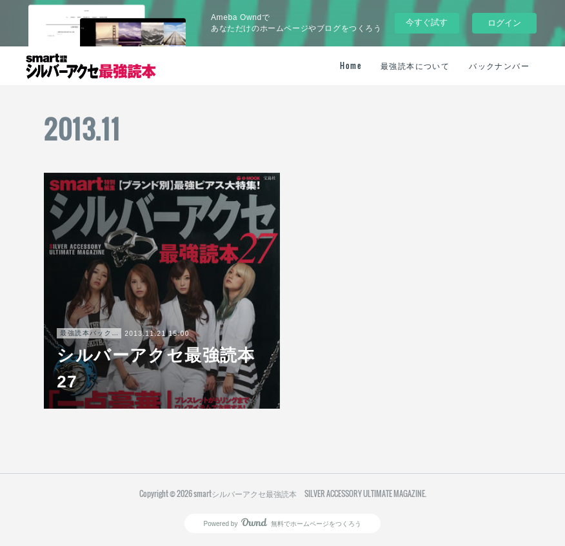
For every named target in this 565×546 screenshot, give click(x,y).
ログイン (504, 23)
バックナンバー (499, 65)
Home (350, 65)
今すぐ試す (427, 22)
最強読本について (415, 65)
